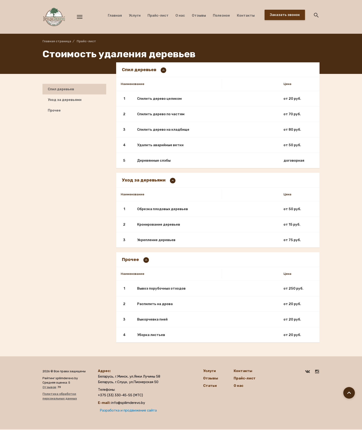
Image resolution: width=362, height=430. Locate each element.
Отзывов (49, 388)
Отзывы (199, 15)
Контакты (246, 15)
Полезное (221, 15)
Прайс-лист (158, 15)
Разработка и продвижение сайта (128, 411)
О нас (180, 15)
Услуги (135, 15)
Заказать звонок (285, 15)
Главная (115, 15)
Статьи (210, 386)
